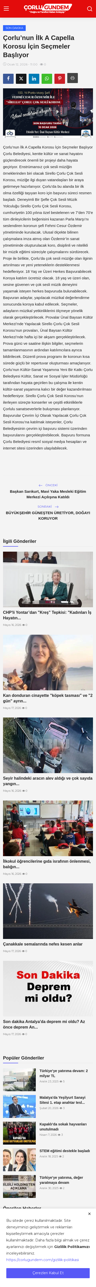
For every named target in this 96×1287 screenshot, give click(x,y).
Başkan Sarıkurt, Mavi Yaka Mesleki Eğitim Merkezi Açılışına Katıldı (48, 494)
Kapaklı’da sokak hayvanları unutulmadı (63, 1126)
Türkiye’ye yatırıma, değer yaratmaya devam (61, 1180)
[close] (89, 1214)
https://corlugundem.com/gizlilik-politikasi (42, 1260)
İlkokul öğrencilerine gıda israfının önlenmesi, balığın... (47, 864)
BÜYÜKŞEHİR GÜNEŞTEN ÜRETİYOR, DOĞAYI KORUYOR (48, 515)
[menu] (6, 8)
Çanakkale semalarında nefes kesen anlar (43, 944)
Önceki (48, 485)
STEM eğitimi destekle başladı (65, 1151)
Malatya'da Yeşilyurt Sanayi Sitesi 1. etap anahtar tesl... (62, 1100)
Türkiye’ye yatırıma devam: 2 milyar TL (64, 1073)
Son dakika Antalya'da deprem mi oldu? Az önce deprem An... (44, 1024)
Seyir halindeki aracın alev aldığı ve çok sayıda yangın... (47, 781)
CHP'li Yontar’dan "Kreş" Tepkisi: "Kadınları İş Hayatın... (47, 615)
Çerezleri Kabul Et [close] (48, 1273)
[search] (89, 8)
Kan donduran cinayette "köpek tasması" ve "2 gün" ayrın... (47, 698)
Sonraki (48, 506)
